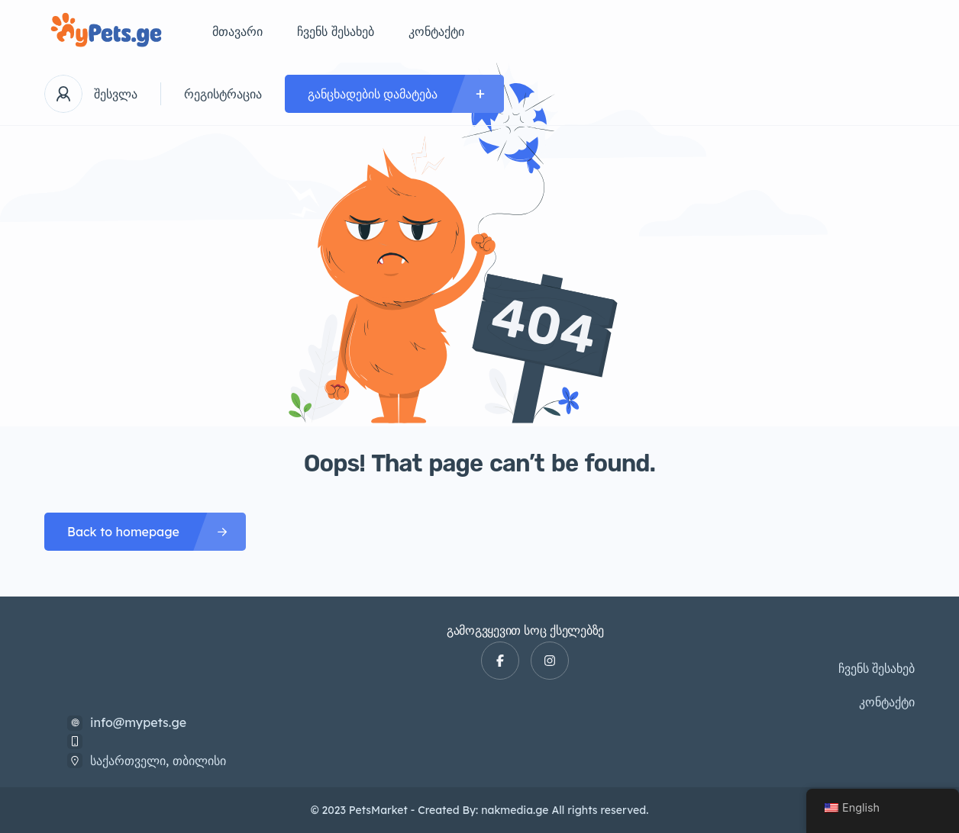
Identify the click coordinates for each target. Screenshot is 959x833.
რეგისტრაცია (223, 93)
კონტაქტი (436, 31)
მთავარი (237, 31)
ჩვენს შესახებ (335, 31)
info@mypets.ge (138, 722)
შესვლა (115, 93)
